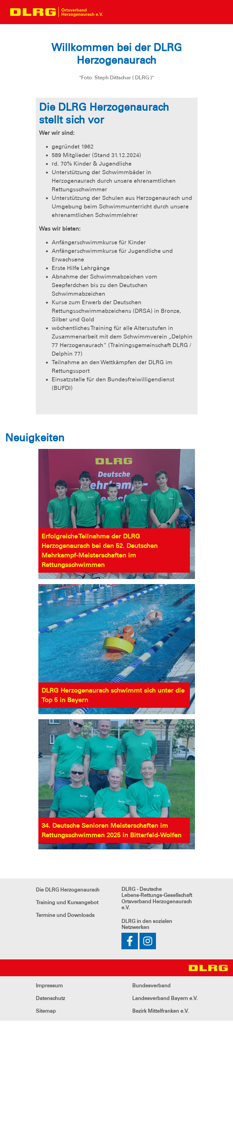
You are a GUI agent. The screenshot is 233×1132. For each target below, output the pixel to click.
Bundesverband (151, 1097)
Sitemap (46, 1122)
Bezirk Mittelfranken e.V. (160, 1122)
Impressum (49, 1097)
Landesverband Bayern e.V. (164, 1110)
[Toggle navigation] (113, 12)
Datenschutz (50, 1110)
